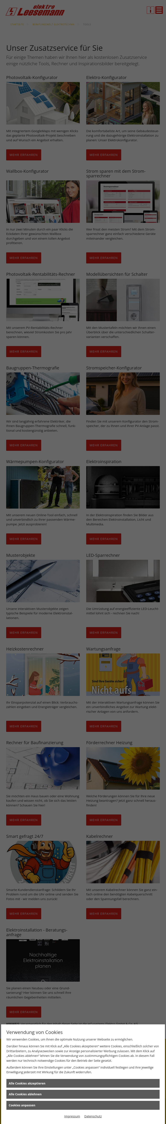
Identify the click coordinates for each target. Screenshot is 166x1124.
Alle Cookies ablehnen (25, 1094)
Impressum (72, 1116)
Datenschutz (93, 1116)
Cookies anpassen (22, 1105)
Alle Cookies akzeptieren (27, 1083)
